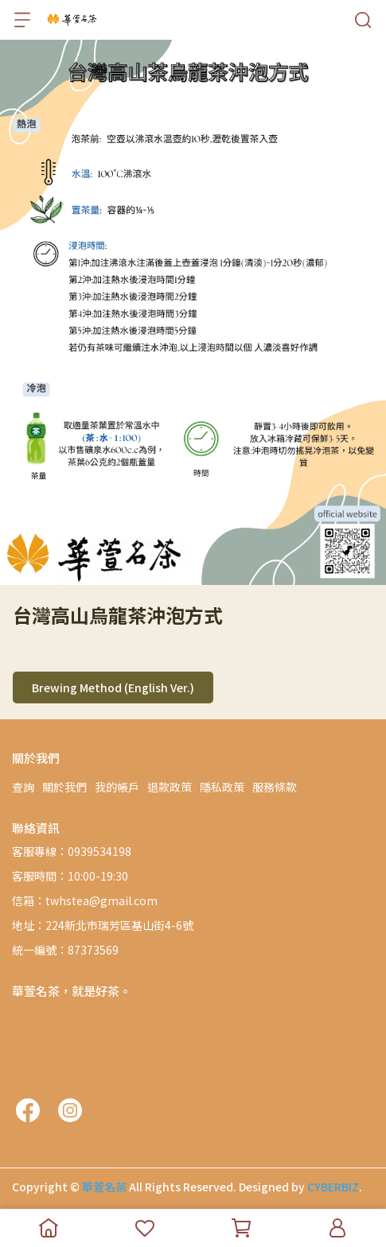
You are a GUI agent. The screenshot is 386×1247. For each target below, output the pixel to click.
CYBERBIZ (333, 1187)
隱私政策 (222, 787)
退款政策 (169, 787)
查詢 (23, 787)
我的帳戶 (117, 787)
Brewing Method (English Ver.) (113, 687)
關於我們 (64, 787)
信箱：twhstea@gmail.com (85, 900)
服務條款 (274, 787)
